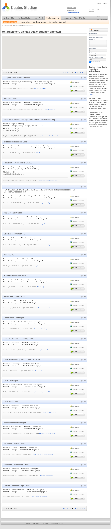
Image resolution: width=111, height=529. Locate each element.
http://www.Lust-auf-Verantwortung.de (43, 454)
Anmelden (71, 8)
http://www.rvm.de (37, 370)
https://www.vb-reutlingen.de (45, 245)
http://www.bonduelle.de (46, 475)
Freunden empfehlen (78, 86)
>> (84, 72)
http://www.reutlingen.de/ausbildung (42, 391)
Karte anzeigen (95, 62)
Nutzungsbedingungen (57, 523)
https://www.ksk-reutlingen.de (47, 433)
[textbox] (98, 43)
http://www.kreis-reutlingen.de (42, 328)
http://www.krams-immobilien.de (44, 307)
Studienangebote (52, 18)
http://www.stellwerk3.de (49, 412)
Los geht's (9, 18)
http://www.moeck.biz (40, 88)
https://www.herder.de (47, 224)
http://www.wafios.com (41, 266)
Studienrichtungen (39, 22)
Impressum (36, 523)
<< (64, 72)
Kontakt (99, 3)
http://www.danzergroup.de (39, 496)
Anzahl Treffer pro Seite (96, 57)
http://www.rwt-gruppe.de (48, 203)
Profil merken (75, 82)
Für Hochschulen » (102, 19)
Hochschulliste (25, 22)
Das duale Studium (24, 18)
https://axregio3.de (50, 109)
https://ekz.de (39, 153)
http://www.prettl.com (44, 349)
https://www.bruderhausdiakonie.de (48, 136)
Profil (90, 94)
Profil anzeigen (77, 90)
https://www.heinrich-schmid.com (48, 180)
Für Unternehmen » (102, 17)
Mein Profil (39, 18)
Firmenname (93, 33)
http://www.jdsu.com (42, 287)
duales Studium (6, 25)
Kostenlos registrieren (73, 12)
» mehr (41, 125)
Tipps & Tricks (79, 18)
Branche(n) (92, 48)
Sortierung (92, 53)
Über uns (105, 3)
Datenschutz (45, 523)
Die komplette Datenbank (57, 22)
